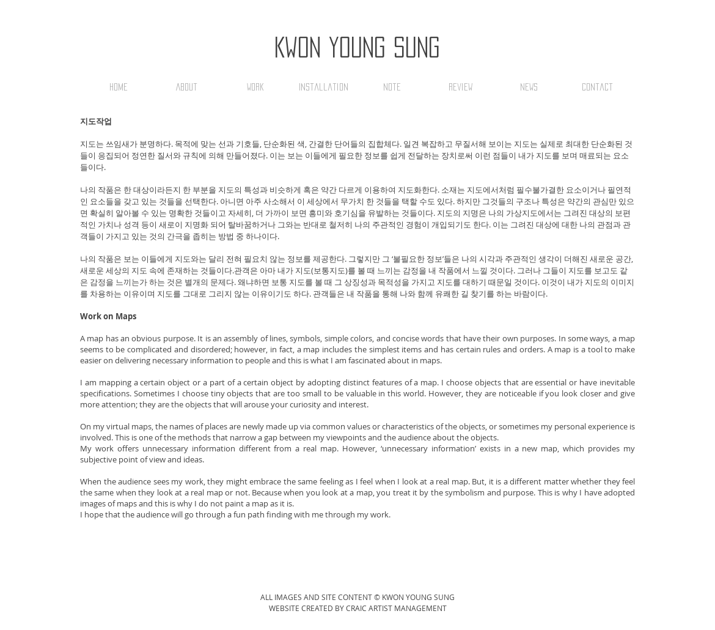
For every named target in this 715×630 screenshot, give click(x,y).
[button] (255, 87)
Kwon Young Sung (357, 47)
